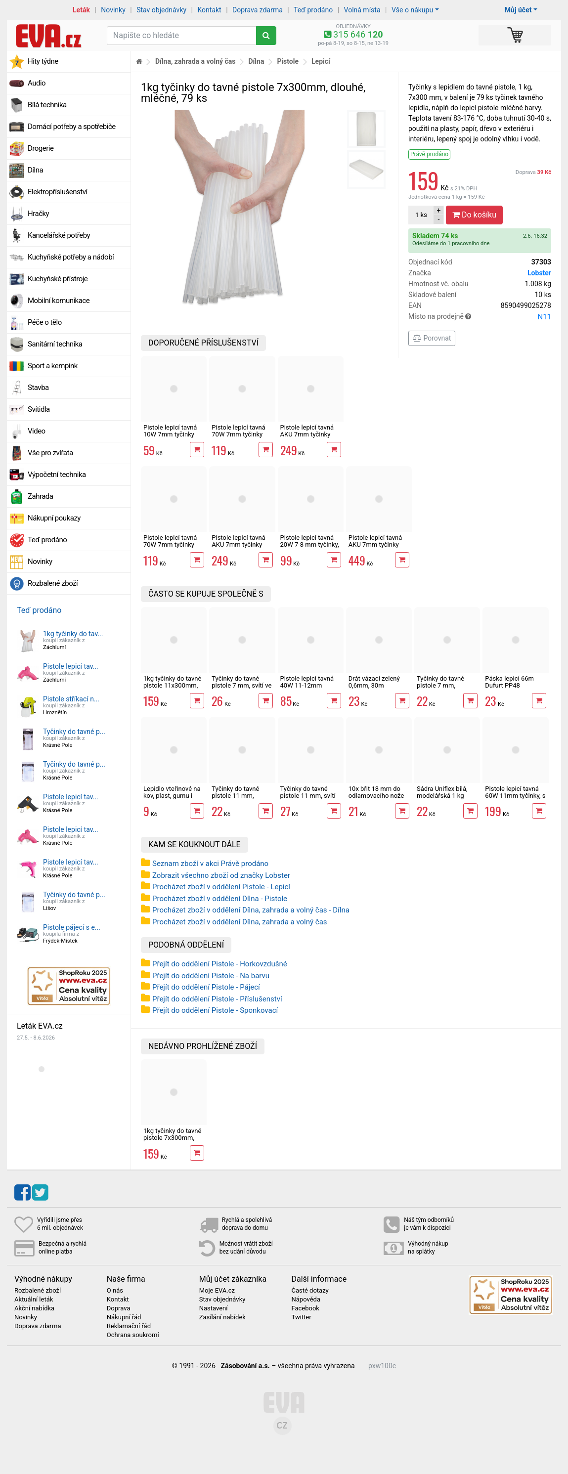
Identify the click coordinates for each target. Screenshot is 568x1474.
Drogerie (40, 148)
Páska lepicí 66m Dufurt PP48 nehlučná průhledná (513, 685)
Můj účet (518, 10)
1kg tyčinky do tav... (73, 634)
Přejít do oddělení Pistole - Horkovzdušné (219, 963)
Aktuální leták (33, 1299)
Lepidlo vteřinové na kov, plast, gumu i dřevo (172, 796)
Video (36, 431)
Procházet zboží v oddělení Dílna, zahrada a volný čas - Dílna (251, 910)
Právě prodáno (429, 154)
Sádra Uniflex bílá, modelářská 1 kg (442, 792)
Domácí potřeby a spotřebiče (72, 126)
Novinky (113, 10)
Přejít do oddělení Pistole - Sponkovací (215, 1010)
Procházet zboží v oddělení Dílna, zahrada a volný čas (239, 921)
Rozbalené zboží (53, 583)
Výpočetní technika (57, 474)
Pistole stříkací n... (71, 699)
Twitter (301, 1317)
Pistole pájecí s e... (71, 927)
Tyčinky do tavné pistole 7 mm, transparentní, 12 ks (445, 685)
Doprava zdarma (257, 10)
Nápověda (305, 1299)
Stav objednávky (161, 10)
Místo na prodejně (479, 316)
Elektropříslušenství (57, 191)
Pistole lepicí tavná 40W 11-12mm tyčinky (307, 685)
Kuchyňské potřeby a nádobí (71, 257)
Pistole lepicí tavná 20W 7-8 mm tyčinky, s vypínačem (309, 545)
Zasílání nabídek (222, 1317)
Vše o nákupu (412, 10)
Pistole (288, 61)
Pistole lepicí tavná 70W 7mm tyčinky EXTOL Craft (170, 545)
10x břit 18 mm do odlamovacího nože (376, 792)
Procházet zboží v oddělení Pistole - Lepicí (221, 886)
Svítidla (39, 409)
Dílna (35, 170)
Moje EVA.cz (217, 1290)
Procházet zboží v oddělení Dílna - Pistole (219, 898)
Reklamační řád (129, 1326)
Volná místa (362, 10)
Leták (81, 10)
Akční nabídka (34, 1308)
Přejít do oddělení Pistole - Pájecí (206, 987)
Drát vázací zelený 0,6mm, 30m (374, 682)
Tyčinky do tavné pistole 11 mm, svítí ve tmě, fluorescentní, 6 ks (310, 799)
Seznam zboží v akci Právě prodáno (210, 863)
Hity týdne (43, 61)
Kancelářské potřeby (59, 235)
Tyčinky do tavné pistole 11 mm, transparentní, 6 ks (238, 796)
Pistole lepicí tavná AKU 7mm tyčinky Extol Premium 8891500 (375, 548)
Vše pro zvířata (50, 452)
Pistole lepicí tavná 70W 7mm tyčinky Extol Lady (238, 434)
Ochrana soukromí (133, 1335)
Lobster (539, 273)
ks (421, 214)
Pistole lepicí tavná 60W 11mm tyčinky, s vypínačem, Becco (515, 796)
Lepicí (320, 61)
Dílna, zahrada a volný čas (195, 61)
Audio (36, 83)
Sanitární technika (55, 344)
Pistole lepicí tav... (70, 666)
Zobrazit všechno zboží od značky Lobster (221, 875)
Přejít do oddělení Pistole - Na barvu (210, 975)
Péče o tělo (45, 322)
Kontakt (209, 10)
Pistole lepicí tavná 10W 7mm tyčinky (170, 431)
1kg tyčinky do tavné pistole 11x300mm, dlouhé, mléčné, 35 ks (172, 689)
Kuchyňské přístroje (57, 278)
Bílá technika (47, 104)
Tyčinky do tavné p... (74, 732)
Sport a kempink (53, 365)
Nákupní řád (124, 1317)
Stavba (38, 387)
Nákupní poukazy (54, 518)
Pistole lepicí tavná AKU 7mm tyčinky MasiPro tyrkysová (238, 545)
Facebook (305, 1308)
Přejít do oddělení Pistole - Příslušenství (217, 999)
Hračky (38, 213)
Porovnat (432, 338)
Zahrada (40, 496)
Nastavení (213, 1308)
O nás (115, 1290)
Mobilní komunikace (58, 300)
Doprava (533, 172)
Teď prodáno (313, 10)
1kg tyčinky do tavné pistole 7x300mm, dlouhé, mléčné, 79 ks (172, 1141)
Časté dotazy (309, 1290)
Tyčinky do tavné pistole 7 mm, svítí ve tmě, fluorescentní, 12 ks (241, 689)
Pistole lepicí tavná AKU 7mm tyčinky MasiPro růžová (307, 434)
